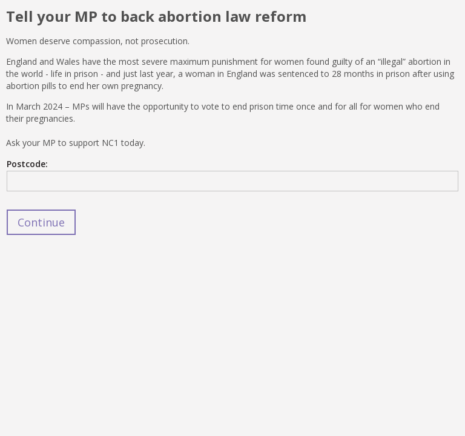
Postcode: (27, 164)
